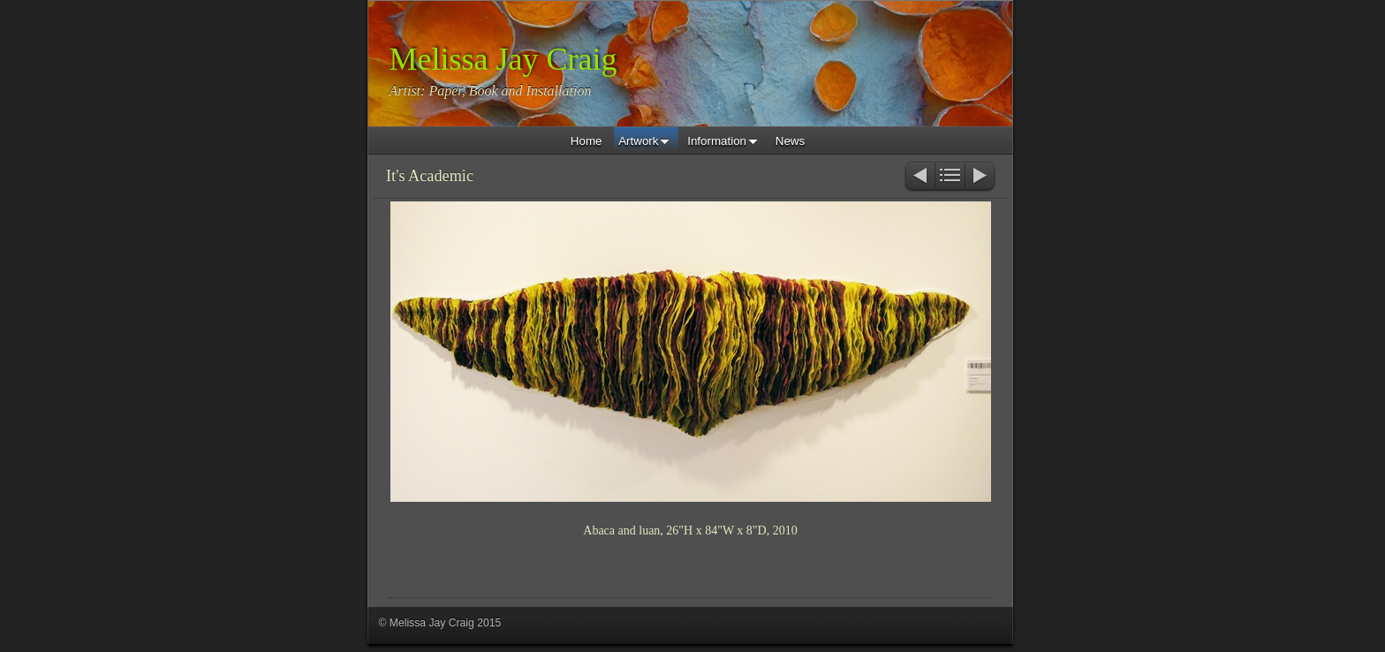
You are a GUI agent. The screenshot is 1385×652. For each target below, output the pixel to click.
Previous (919, 177)
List (950, 177)
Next (980, 177)
